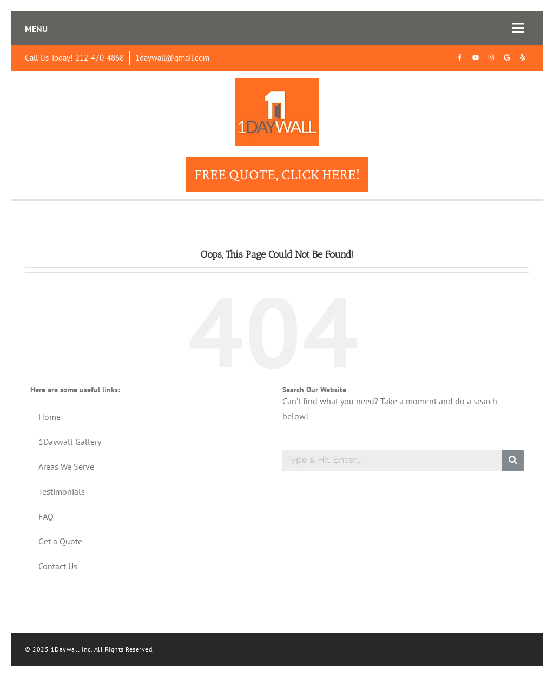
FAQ (46, 516)
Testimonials (61, 491)
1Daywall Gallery (69, 441)
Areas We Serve (66, 466)
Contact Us (57, 566)
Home (49, 416)
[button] (518, 28)
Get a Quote (60, 541)
